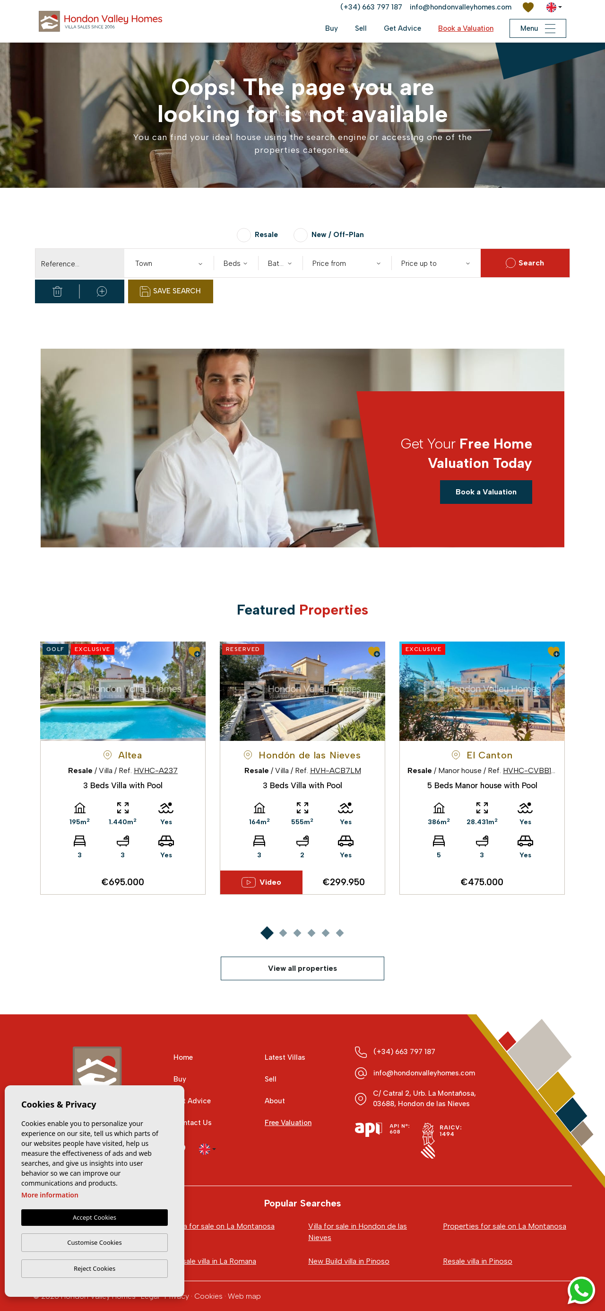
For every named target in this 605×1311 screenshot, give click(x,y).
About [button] (275, 1101)
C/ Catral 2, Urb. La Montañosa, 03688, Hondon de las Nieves (424, 1098)
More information (49, 1194)
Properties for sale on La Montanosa (504, 1226)
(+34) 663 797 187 (371, 7)
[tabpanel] (123, 768)
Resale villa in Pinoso (477, 1261)
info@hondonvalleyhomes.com (460, 7)
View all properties (302, 968)
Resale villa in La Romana (214, 1261)
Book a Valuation (465, 28)
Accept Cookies (94, 1217)
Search (525, 263)
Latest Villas (285, 1057)
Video (262, 882)
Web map (244, 1296)
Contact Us (192, 1122)
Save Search (170, 291)
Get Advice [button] (402, 28)
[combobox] (168, 263)
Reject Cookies (94, 1268)
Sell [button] (361, 28)
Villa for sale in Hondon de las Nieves (357, 1232)
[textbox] (170, 263)
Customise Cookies (94, 1242)
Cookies (208, 1296)
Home (183, 1057)
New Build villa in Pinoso (348, 1261)
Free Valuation (288, 1122)
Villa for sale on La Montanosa (224, 1226)
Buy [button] (331, 28)
